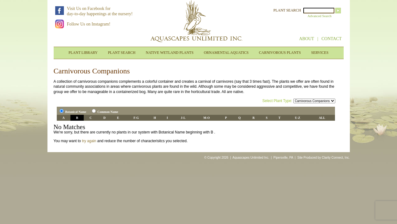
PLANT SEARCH (287, 10)
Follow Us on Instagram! (88, 24)
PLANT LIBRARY (83, 52)
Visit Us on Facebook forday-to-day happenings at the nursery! (100, 11)
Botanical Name (75, 112)
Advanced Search (320, 16)
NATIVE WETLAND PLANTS (170, 52)
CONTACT (332, 38)
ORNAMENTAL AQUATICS (226, 52)
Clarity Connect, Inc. (336, 157)
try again (89, 141)
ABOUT (306, 38)
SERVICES (319, 52)
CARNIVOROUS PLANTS (280, 52)
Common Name (107, 112)
